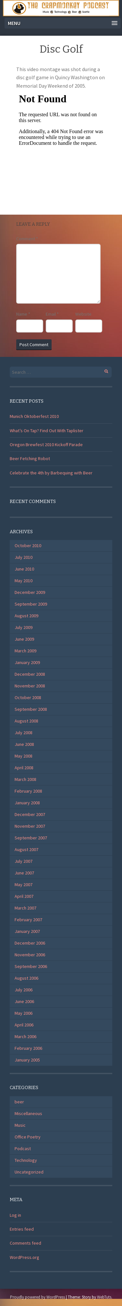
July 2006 (23, 990)
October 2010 (28, 545)
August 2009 (26, 616)
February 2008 (28, 791)
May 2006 (23, 1013)
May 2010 (23, 581)
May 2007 (23, 884)
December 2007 (30, 814)
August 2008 (26, 721)
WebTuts (104, 1297)
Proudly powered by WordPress (37, 1297)
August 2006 (26, 978)
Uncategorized (29, 1172)
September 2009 (31, 604)
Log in (15, 1215)
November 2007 (30, 826)
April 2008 (24, 768)
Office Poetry (28, 1137)
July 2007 (23, 861)
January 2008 (27, 803)
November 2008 (30, 686)
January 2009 (27, 662)
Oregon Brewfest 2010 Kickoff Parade (46, 444)
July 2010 (23, 557)
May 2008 (23, 756)
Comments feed (25, 1243)
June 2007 (24, 873)
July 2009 (23, 627)
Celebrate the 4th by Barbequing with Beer (51, 473)
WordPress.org (24, 1257)
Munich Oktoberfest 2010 (34, 416)
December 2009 (30, 592)
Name (23, 314)
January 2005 (27, 1060)
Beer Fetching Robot (30, 458)
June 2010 (24, 569)
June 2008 (24, 744)
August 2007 (26, 849)
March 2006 (25, 1036)
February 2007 (28, 920)
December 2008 (30, 674)
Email (52, 314)
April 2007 (24, 896)
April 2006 (24, 1025)
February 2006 (28, 1048)
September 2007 (31, 838)
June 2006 (24, 1001)
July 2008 (23, 732)
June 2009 (24, 639)
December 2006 (30, 943)
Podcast (23, 1148)
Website (83, 314)
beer (19, 1102)
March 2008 (25, 779)
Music (20, 1125)
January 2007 (27, 931)
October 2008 (28, 697)
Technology (26, 1160)
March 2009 (25, 651)
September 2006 (31, 966)
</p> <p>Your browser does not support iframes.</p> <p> (61, 144)
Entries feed (22, 1229)
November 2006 (30, 955)
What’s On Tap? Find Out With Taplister (46, 430)
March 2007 (25, 908)
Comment (27, 239)
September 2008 (31, 709)
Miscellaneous (28, 1113)
